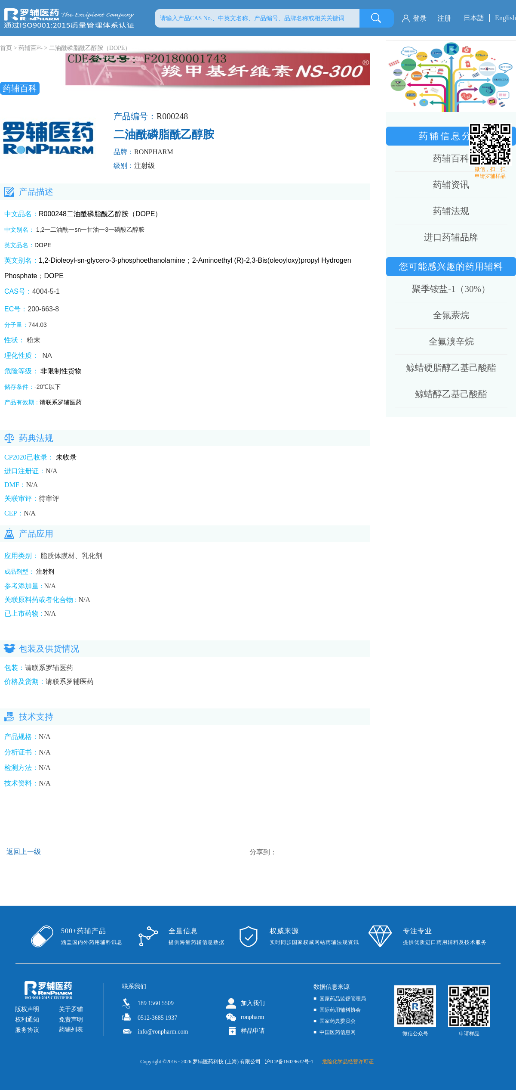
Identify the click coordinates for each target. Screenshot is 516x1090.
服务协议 (27, 1030)
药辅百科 (30, 48)
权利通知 (27, 1019)
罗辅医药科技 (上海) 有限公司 (227, 1062)
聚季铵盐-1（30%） (451, 289)
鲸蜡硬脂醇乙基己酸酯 (451, 368)
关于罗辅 (71, 1009)
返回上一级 (23, 851)
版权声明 (27, 1009)
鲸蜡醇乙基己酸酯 (451, 394)
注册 (444, 18)
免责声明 (71, 1019)
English (505, 18)
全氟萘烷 (451, 315)
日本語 (474, 18)
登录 (420, 18)
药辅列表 (71, 1029)
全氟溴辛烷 (451, 341)
